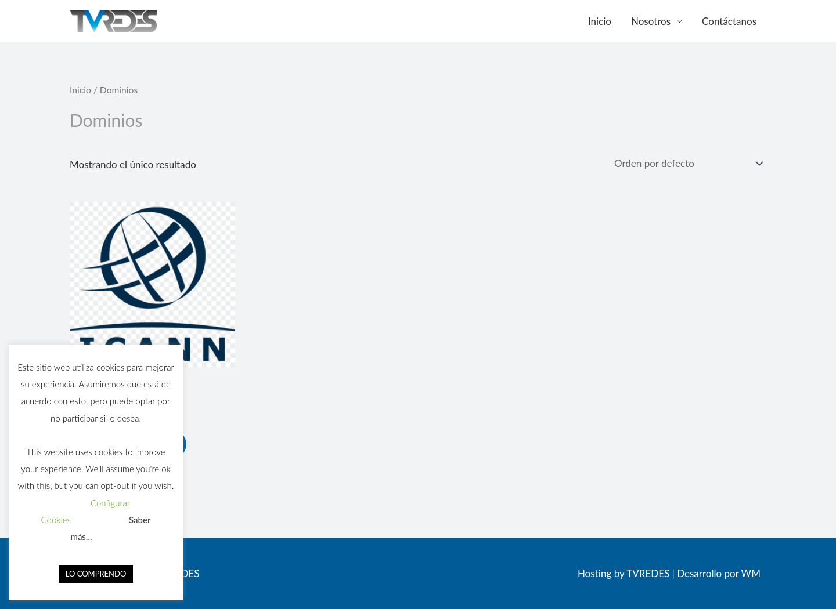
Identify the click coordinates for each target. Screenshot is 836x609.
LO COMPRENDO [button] (96, 573)
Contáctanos (729, 21)
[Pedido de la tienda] (686, 163)
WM (751, 573)
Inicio (599, 21)
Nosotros (651, 21)
